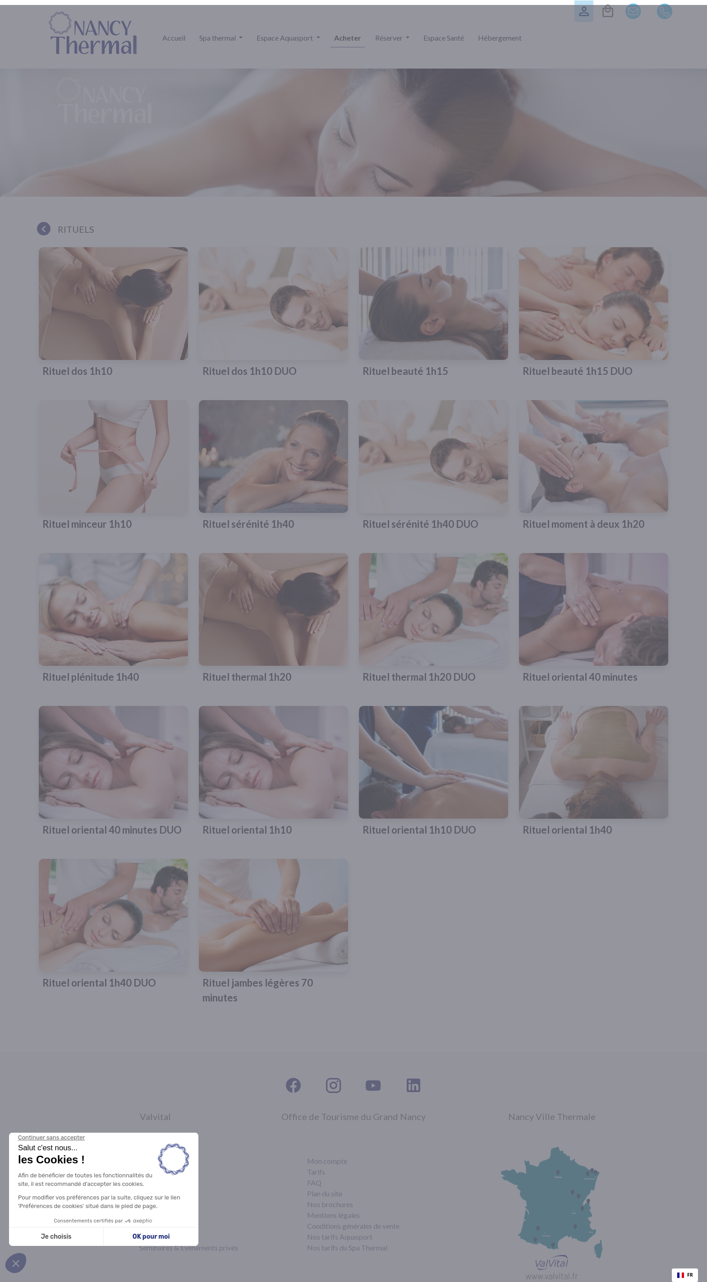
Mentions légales (333, 1215)
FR (685, 1275)
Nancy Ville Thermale (552, 1116)
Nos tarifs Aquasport (339, 1236)
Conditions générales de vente (353, 1226)
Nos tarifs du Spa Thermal (347, 1247)
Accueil (173, 37)
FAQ (314, 1182)
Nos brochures (330, 1204)
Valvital (155, 1116)
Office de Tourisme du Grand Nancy (353, 1116)
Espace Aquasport (285, 37)
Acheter (347, 37)
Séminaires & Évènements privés (188, 1247)
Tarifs (316, 1171)
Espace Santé (443, 37)
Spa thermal (218, 37)
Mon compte (327, 1161)
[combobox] (685, 1275)
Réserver (389, 37)
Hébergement (500, 37)
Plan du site (324, 1193)
